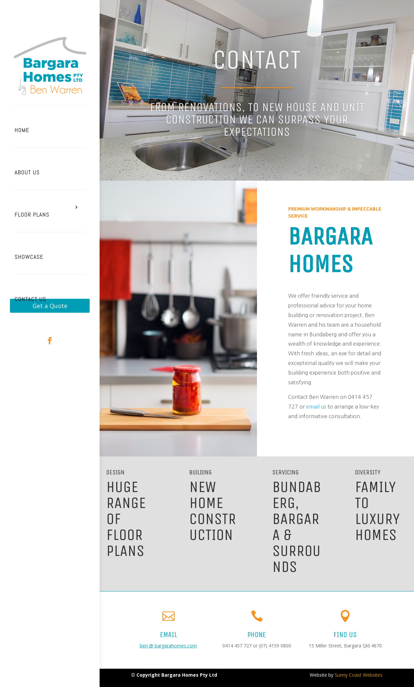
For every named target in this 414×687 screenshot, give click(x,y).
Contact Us (30, 299)
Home (22, 130)
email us (316, 406)
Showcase (29, 256)
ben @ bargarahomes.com (168, 645)
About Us (27, 172)
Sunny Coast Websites (358, 675)
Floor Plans (32, 214)
